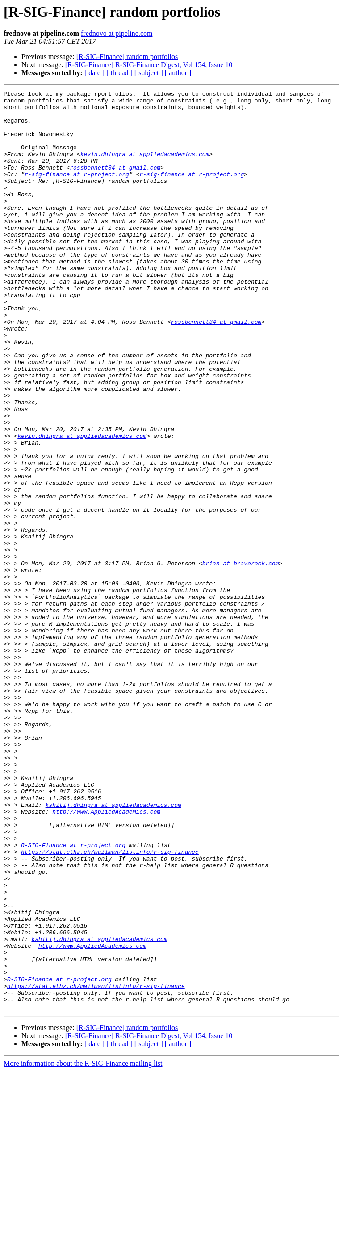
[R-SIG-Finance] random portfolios (127, 56)
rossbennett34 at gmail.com (115, 183)
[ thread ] (119, 72)
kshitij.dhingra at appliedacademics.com (113, 948)
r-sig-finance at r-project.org (77, 191)
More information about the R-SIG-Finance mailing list (83, 1247)
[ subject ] (148, 72)
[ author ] (178, 72)
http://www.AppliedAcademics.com (106, 956)
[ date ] (94, 72)
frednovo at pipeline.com (116, 33)
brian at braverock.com (240, 658)
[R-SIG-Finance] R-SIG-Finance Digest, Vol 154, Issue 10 (148, 64)
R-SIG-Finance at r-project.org (73, 996)
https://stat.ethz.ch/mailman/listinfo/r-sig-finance (110, 1005)
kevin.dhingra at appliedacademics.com (144, 167)
